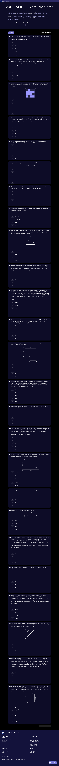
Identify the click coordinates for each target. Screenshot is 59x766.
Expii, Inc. (13, 759)
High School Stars (6, 740)
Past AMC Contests (34, 737)
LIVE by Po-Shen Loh (41, 13)
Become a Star (5, 756)
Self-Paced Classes (6, 739)
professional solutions (23, 13)
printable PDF (44, 12)
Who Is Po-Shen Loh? (7, 750)
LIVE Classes (5, 737)
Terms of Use (33, 750)
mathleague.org (33, 745)
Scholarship (4, 741)
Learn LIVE (29, 25)
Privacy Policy (33, 751)
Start (11, 32)
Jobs (3, 755)
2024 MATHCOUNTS (34, 741)
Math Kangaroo (33, 744)
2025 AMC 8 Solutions (35, 743)
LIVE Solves (32, 739)
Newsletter (4, 754)
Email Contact (5, 751)
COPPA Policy (33, 752)
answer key (11, 13)
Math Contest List (34, 740)
